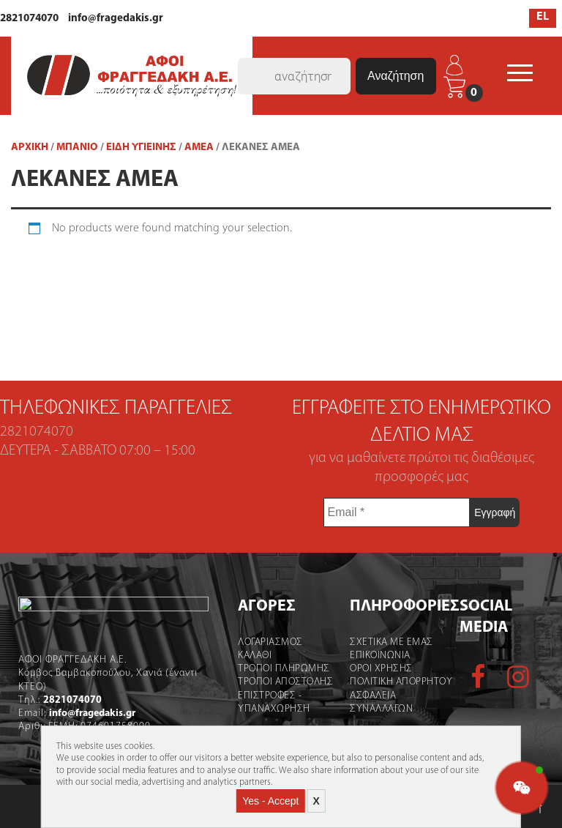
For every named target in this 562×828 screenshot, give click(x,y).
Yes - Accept (270, 801)
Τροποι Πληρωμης (274, 668)
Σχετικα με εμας (387, 642)
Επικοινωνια (375, 655)
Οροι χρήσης (376, 668)
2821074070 (29, 18)
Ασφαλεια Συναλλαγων (376, 702)
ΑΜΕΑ (199, 147)
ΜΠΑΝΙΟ (77, 147)
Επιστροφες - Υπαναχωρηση (264, 702)
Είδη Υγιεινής (141, 147)
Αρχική (29, 147)
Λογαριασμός (260, 642)
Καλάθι (244, 655)
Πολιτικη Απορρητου (396, 681)
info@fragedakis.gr (115, 18)
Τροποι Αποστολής (275, 681)
